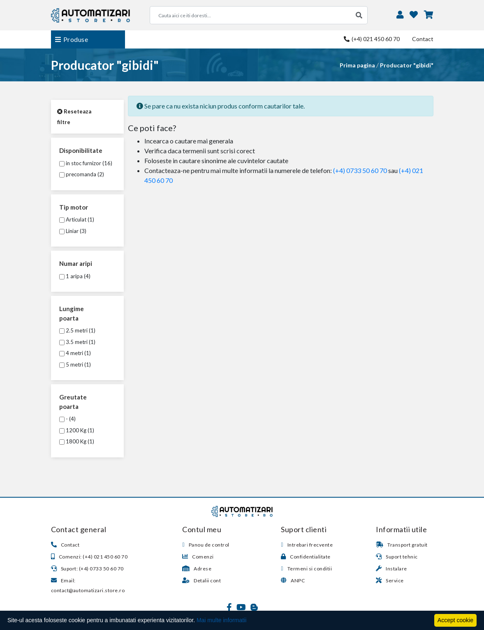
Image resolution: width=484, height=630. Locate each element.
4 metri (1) (75, 353)
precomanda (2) (81, 174)
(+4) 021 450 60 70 (372, 38)
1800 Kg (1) (76, 441)
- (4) (67, 418)
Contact (422, 38)
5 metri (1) (75, 364)
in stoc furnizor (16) (85, 163)
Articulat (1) (76, 219)
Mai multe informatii (221, 620)
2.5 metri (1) (77, 330)
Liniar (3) (72, 231)
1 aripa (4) (74, 276)
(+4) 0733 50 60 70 (360, 170)
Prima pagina (357, 65)
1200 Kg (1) (76, 430)
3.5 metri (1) (77, 342)
